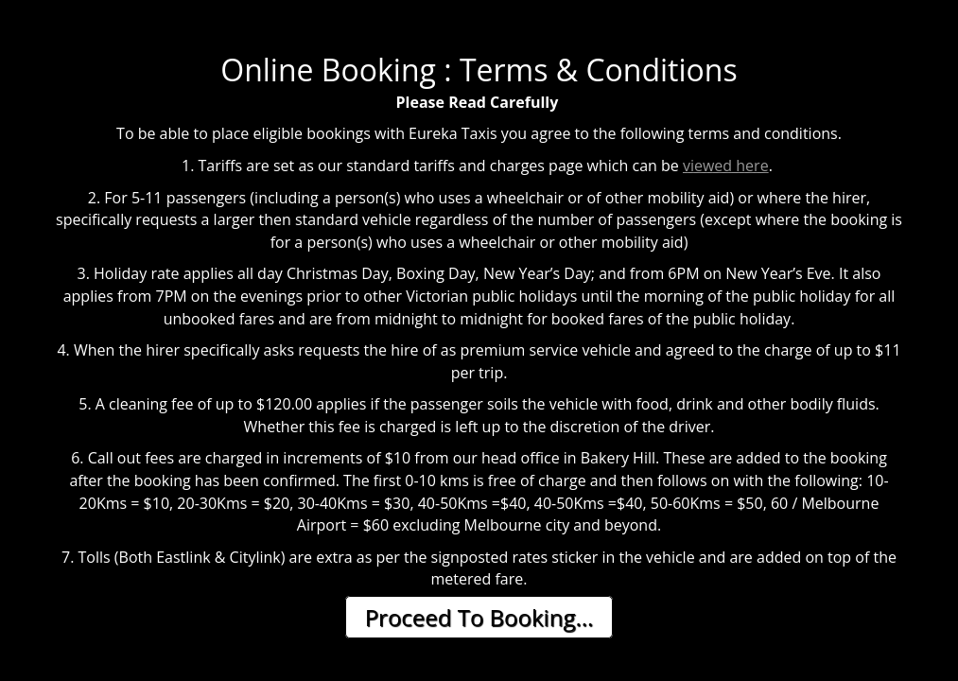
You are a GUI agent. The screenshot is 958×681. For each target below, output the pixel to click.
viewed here (726, 165)
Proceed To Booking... (479, 617)
